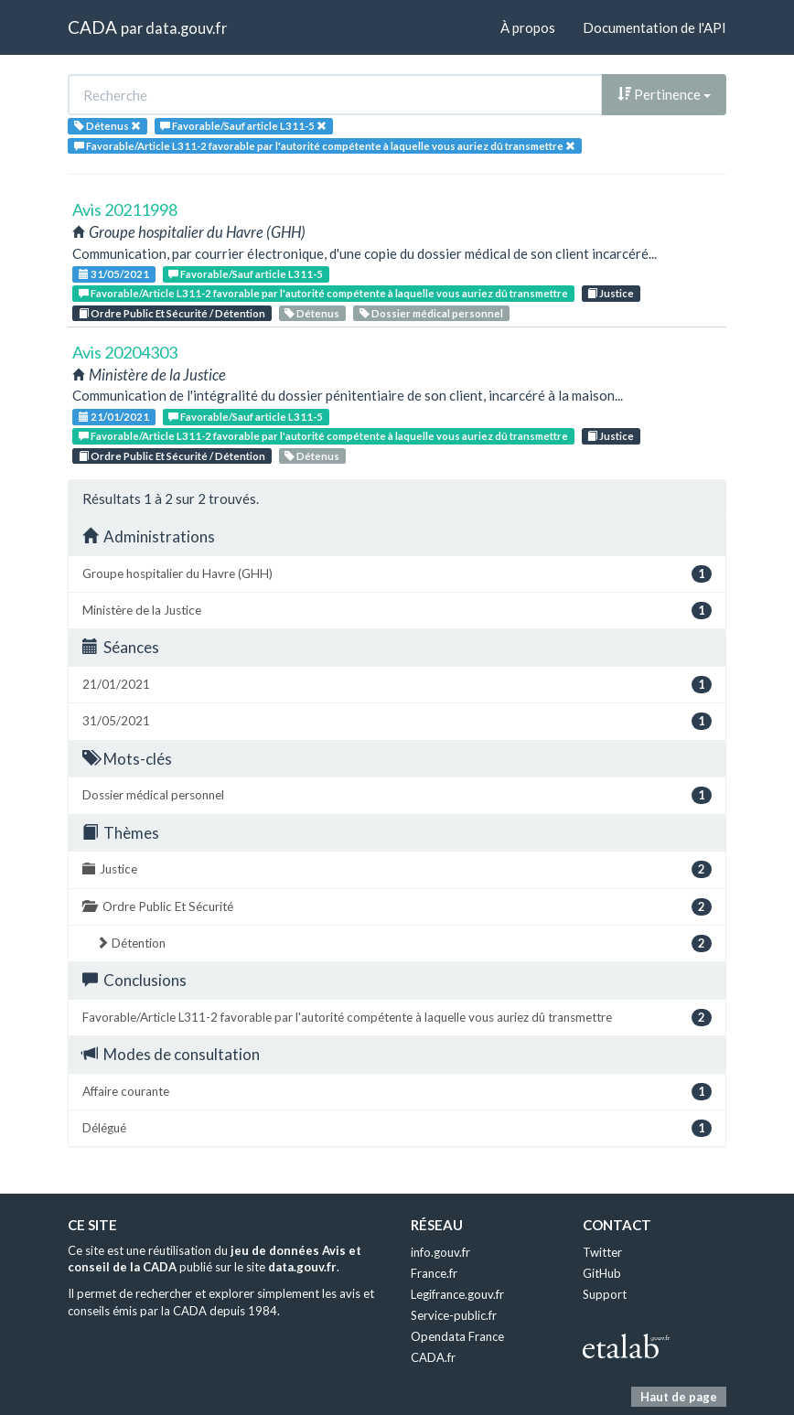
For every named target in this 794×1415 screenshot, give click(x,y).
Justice (610, 293)
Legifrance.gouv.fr (457, 1294)
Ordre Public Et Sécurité (397, 907)
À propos (527, 27)
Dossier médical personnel (431, 313)
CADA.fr (433, 1357)
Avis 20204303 (124, 352)
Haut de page (678, 1396)
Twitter (602, 1252)
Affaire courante (397, 1091)
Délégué (397, 1128)
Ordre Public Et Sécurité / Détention (172, 313)
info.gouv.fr (440, 1252)
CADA (92, 27)
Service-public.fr (454, 1315)
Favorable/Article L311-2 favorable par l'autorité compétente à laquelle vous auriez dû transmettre (323, 293)
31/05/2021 (114, 274)
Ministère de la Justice (397, 610)
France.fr (434, 1273)
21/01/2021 (114, 417)
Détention (404, 943)
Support (605, 1294)
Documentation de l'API (654, 27)
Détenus (311, 313)
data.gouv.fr (186, 28)
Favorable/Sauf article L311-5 (245, 274)
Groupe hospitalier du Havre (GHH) (397, 574)
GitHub (602, 1273)
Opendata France (457, 1336)
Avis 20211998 (124, 209)
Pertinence (664, 94)
